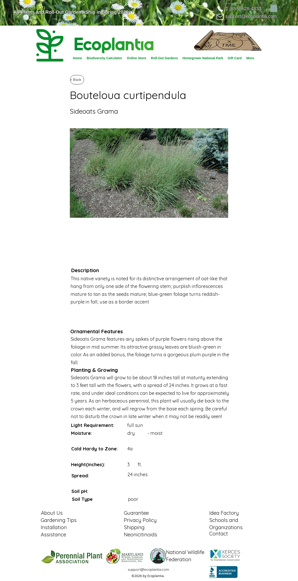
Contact (218, 533)
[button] (274, 7)
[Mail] (220, 16)
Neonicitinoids (140, 534)
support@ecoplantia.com (251, 16)
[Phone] (220, 8)
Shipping (134, 527)
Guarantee (136, 513)
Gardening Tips (59, 520)
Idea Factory (224, 513)
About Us (52, 513)
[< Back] (77, 79)
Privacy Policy (140, 520)
